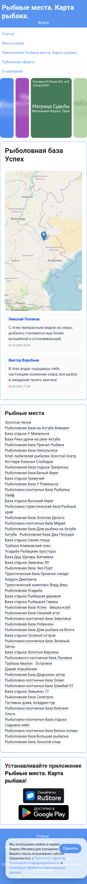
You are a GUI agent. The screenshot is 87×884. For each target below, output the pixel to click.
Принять (70, 848)
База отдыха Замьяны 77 (27, 691)
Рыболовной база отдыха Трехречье (36, 467)
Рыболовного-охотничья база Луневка (38, 658)
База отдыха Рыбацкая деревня (33, 596)
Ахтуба (11, 534)
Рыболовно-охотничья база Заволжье (38, 618)
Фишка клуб (60, 607)
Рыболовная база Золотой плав (33, 742)
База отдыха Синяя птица (27, 540)
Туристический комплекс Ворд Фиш (36, 585)
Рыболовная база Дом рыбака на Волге (39, 630)
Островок (43, 663)
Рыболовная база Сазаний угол (32, 613)
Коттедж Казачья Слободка (29, 461)
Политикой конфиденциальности (34, 863)
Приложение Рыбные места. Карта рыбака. (39, 52)
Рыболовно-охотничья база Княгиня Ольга (36, 711)
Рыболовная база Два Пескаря (46, 534)
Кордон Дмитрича (20, 579)
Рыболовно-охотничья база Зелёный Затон (37, 644)
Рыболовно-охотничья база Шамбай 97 (39, 686)
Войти (43, 23)
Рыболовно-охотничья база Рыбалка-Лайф (37, 492)
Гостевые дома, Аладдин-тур (30, 702)
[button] (44, 236)
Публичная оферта (18, 62)
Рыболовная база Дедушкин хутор (35, 674)
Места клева (13, 43)
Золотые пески (18, 422)
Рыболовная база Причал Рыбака (34, 445)
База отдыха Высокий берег (29, 501)
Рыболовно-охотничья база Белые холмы (41, 730)
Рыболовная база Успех (26, 607)
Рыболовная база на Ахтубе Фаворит (37, 428)
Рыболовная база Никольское (31, 450)
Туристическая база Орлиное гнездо (37, 574)
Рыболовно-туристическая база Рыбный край (40, 509)
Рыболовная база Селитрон (29, 697)
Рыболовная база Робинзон (29, 624)
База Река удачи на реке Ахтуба (32, 439)
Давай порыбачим (21, 669)
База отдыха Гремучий (24, 478)
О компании (12, 71)
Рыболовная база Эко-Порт (29, 568)
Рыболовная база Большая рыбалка (36, 736)
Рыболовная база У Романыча (31, 484)
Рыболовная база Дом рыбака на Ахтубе (40, 529)
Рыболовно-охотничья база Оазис (34, 680)
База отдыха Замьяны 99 (27, 562)
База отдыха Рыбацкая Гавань (31, 602)
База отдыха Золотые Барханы (32, 652)
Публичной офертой (49, 858)
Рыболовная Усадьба (23, 590)
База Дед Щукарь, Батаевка (29, 557)
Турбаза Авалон (19, 663)
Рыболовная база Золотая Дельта (34, 517)
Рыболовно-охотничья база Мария (35, 523)
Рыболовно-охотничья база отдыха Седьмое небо (36, 722)
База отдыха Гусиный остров (30, 635)
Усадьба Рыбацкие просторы (30, 551)
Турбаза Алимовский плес (28, 545)
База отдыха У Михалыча (27, 433)
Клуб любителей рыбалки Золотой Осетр (40, 456)
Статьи (8, 34)
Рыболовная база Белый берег (32, 473)
